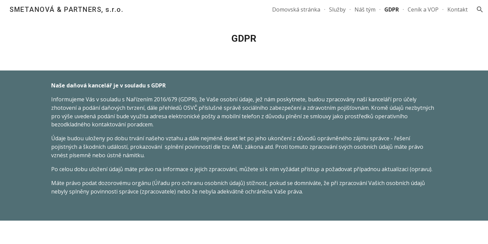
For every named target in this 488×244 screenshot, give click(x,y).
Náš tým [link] (364, 9)
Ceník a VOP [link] (423, 9)
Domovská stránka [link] (296, 9)
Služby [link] (337, 9)
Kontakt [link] (457, 9)
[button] (480, 9)
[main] (244, 38)
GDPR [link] (391, 9)
